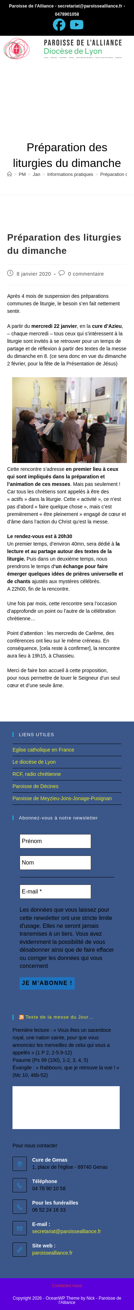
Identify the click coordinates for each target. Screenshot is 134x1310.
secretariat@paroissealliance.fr (66, 1231)
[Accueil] (9, 174)
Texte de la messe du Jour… (59, 1017)
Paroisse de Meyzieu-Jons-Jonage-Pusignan (62, 798)
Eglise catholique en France (43, 750)
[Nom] (55, 863)
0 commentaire (86, 274)
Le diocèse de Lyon (34, 762)
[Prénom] (55, 841)
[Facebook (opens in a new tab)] (59, 25)
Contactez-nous (67, 1285)
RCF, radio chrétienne (37, 774)
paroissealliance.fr (52, 1253)
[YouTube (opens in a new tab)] (76, 25)
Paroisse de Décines (35, 786)
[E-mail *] (55, 892)
